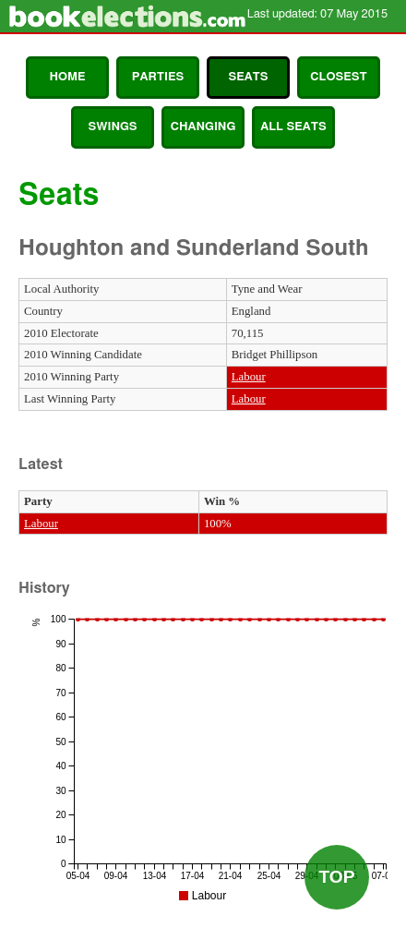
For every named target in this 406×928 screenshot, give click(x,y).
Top (336, 876)
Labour (249, 376)
